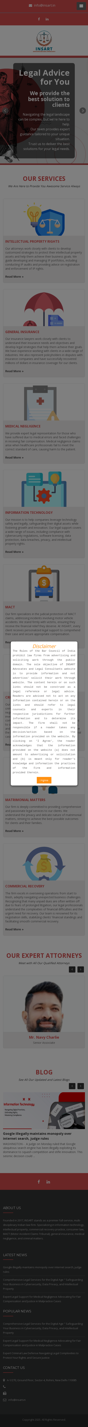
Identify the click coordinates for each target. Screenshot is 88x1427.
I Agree (44, 780)
